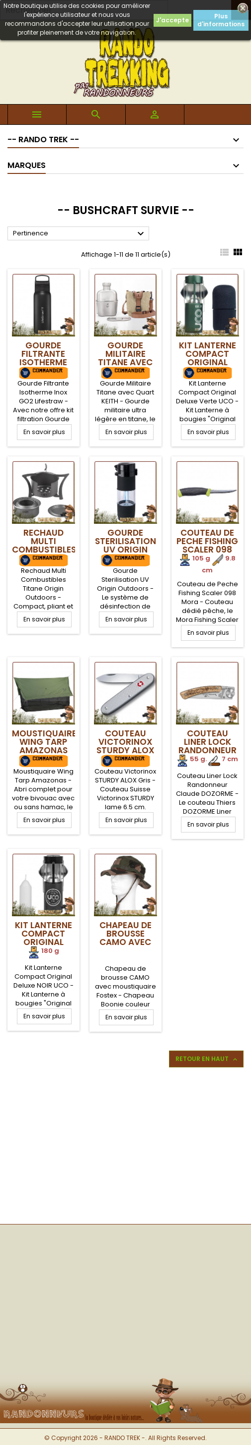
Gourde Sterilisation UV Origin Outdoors (125, 545)
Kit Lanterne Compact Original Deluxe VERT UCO (207, 362)
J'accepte (172, 20)
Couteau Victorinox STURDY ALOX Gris (125, 746)
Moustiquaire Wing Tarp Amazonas (44, 741)
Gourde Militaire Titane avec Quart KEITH (125, 358)
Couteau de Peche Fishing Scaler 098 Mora (207, 545)
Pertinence (80, 234)
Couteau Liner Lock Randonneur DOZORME (207, 746)
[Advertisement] (126, 1144)
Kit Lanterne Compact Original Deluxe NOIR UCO (43, 942)
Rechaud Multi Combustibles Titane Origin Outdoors (44, 549)
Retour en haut (207, 1059)
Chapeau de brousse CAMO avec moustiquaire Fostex (126, 942)
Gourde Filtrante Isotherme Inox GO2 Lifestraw (43, 362)
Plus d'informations (221, 20)
